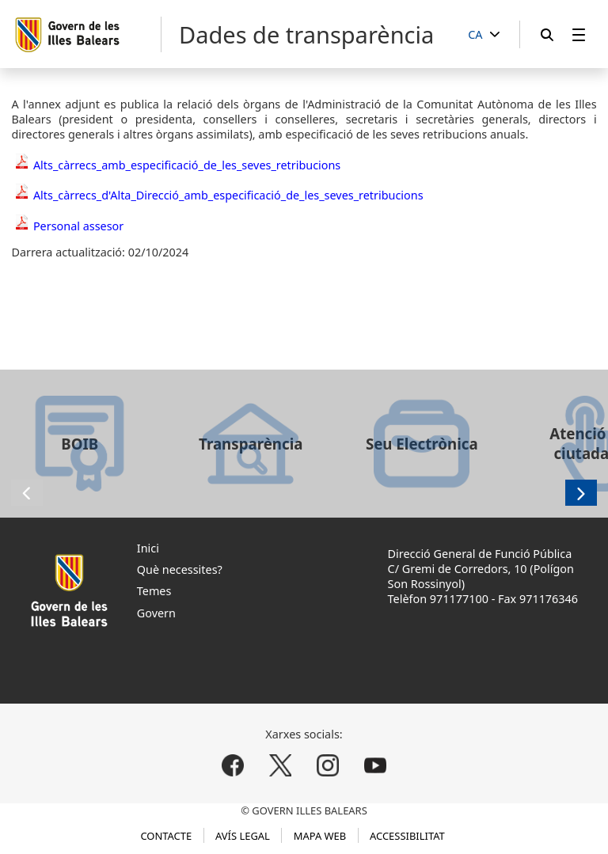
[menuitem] (579, 34)
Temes (154, 590)
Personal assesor (78, 225)
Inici (148, 548)
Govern (156, 613)
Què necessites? (179, 569)
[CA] (483, 35)
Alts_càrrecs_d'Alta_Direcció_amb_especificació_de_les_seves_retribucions (228, 195)
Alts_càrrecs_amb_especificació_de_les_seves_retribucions (186, 165)
